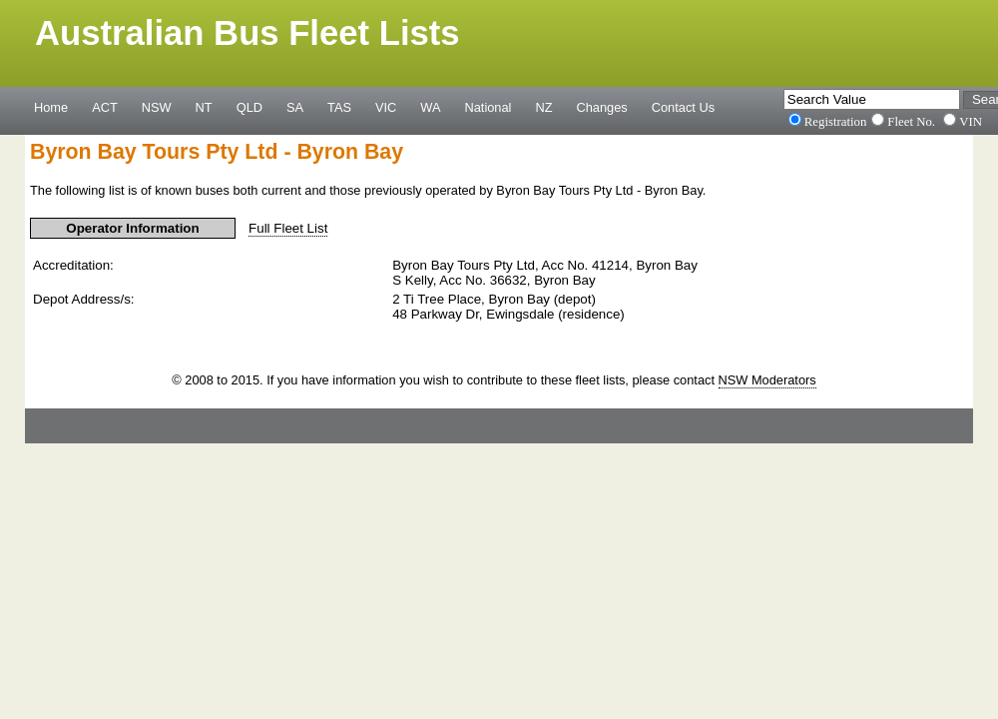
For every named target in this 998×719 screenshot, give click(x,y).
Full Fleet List (288, 228)
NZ (543, 107)
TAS (339, 107)
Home (51, 107)
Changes (602, 107)
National (488, 107)
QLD (249, 107)
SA (294, 107)
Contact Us (683, 107)
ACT (105, 107)
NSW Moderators (767, 379)
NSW (157, 107)
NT (204, 107)
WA (430, 107)
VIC (385, 107)
